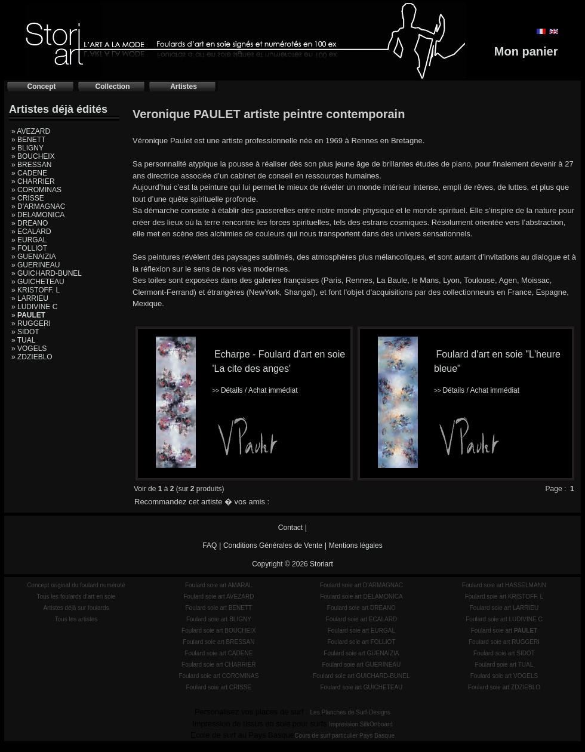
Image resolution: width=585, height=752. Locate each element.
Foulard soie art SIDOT (504, 653)
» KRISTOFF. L (35, 290)
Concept (41, 86)
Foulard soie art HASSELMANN (504, 585)
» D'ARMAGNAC (38, 206)
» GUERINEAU (35, 265)
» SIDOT (25, 332)
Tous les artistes (76, 619)
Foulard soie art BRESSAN (218, 642)
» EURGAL (29, 240)
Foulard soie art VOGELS (504, 676)
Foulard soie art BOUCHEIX (218, 630)
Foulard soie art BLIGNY (218, 619)
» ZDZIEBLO (32, 357)
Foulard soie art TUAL (504, 664)
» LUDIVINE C (34, 307)
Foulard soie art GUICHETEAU (361, 687)
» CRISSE (27, 198)
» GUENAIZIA (33, 256)
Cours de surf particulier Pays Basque (344, 735)
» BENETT (28, 139)
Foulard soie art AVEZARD (218, 596)
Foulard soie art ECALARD (362, 619)
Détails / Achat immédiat (254, 390)
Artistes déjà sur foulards (76, 608)
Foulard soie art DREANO (361, 608)
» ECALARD (31, 231)
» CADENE (29, 173)
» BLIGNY (27, 148)
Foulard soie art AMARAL (219, 585)
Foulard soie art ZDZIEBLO (504, 687)
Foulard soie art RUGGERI (504, 642)
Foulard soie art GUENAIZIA (361, 653)
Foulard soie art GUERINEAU (361, 664)
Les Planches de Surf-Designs (350, 712)
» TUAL (23, 340)
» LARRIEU (29, 298)
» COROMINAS (36, 190)
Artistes (183, 86)
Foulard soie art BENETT (218, 608)
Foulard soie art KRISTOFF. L (504, 596)
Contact (290, 527)
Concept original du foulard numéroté (76, 585)
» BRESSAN (31, 165)
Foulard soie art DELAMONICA (361, 596)
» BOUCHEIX (33, 156)
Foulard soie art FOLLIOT (361, 642)
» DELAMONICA (37, 215)
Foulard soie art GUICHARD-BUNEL (361, 676)
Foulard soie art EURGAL (361, 630)
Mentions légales (356, 545)
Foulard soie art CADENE (218, 653)
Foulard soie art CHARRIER (218, 664)
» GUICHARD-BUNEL (46, 273)
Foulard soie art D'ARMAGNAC (361, 585)
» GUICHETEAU (37, 282)
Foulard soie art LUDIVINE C (504, 619)
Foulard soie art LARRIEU (504, 608)
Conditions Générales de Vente (272, 545)
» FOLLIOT (29, 248)
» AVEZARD (30, 131)
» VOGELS (29, 348)
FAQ (209, 545)
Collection (112, 86)
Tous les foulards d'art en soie (75, 596)
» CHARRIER (33, 181)
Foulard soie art (504, 630)
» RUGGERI (31, 323)
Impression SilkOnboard (361, 724)
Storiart (321, 564)
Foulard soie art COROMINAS (218, 676)
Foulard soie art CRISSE (219, 687)
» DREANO (29, 223)
